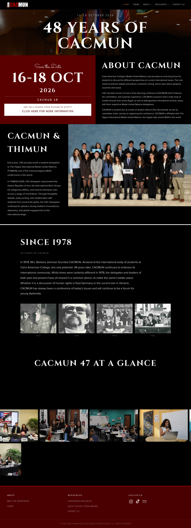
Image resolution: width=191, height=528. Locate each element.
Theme (136, 4)
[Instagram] (131, 501)
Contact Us (179, 4)
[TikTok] (137, 501)
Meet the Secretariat (18, 501)
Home (126, 4)
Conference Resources (80, 501)
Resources (162, 4)
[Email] (144, 501)
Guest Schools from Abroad (83, 506)
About (147, 4)
